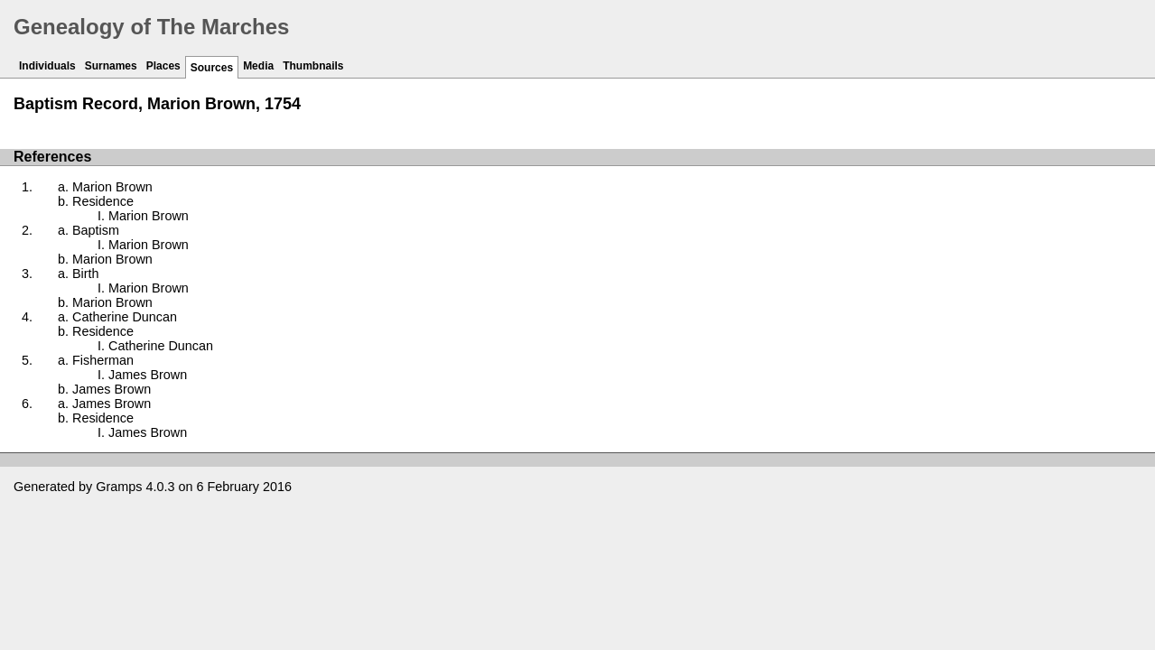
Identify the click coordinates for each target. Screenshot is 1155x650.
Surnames (111, 66)
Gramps (119, 486)
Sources (212, 67)
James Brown (147, 374)
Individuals (47, 66)
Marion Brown (112, 187)
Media (258, 66)
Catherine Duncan (124, 317)
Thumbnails (313, 66)
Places (163, 66)
